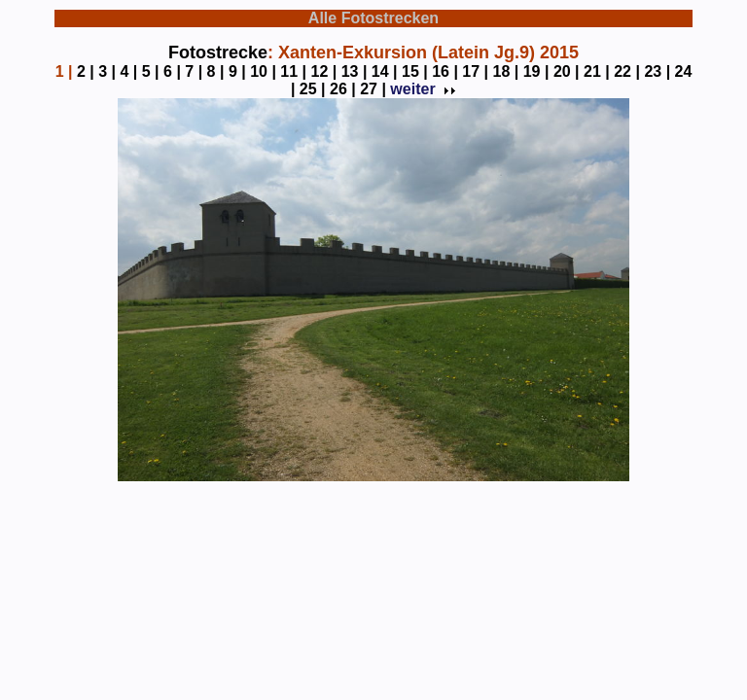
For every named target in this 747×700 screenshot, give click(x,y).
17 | (475, 71)
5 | (151, 71)
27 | (373, 89)
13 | (354, 71)
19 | (536, 71)
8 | (216, 71)
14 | (385, 71)
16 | (445, 71)
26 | (343, 89)
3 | (107, 71)
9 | (237, 71)
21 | (597, 71)
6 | (172, 71)
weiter (421, 89)
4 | (128, 71)
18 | (506, 71)
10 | (263, 71)
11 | (293, 71)
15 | (415, 71)
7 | (193, 71)
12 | (324, 71)
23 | (657, 71)
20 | (566, 71)
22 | (627, 71)
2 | (85, 71)
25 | (313, 89)
